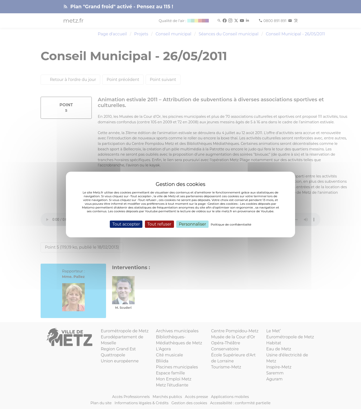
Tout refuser (159, 224)
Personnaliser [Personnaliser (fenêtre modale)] (192, 224)
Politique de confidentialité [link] (231, 224)
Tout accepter (126, 224)
